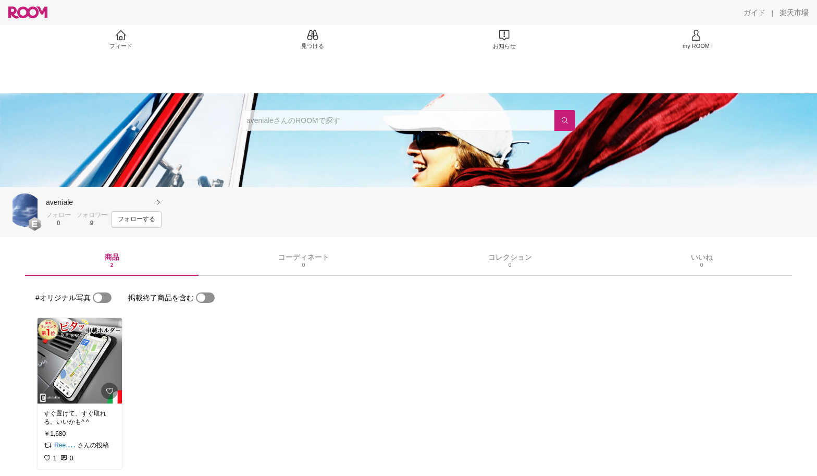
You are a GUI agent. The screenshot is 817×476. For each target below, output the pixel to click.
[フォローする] (137, 219)
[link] (80, 361)
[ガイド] (754, 12)
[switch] (102, 297)
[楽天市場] (794, 12)
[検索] (564, 120)
